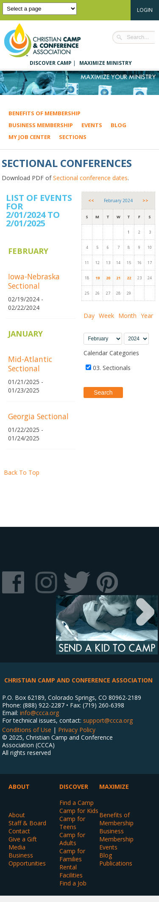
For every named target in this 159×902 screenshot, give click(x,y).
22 (129, 278)
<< (91, 200)
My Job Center (29, 137)
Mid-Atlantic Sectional (30, 363)
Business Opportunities (27, 859)
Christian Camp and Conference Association (51, 40)
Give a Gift (22, 839)
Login (145, 10)
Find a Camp (76, 803)
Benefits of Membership (44, 113)
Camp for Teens (72, 823)
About (16, 815)
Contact (19, 831)
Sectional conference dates (90, 178)
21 (118, 278)
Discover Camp (51, 63)
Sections (72, 137)
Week (106, 316)
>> (145, 200)
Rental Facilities (71, 871)
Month (127, 316)
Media (16, 847)
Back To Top (21, 472)
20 (108, 278)
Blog (118, 125)
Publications (115, 863)
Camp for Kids (78, 811)
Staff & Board (27, 823)
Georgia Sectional (38, 416)
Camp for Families (72, 855)
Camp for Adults (72, 839)
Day (89, 316)
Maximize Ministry (105, 63)
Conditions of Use (26, 730)
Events (91, 125)
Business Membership (40, 125)
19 (97, 278)
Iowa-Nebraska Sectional (34, 281)
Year (147, 316)
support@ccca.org (108, 720)
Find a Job (72, 883)
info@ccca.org (39, 713)
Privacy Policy (76, 730)
